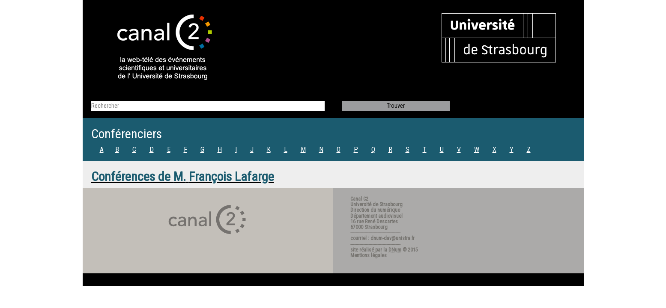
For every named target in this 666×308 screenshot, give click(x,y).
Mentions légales (368, 255)
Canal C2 (359, 199)
